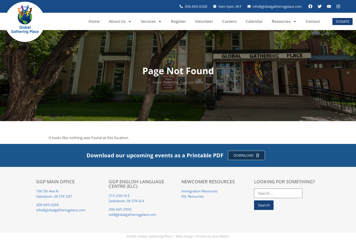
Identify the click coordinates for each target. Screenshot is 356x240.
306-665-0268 (47, 204)
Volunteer (204, 21)
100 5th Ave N (47, 191)
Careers (229, 21)
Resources (284, 21)
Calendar (254, 21)
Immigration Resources (199, 191)
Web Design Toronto (191, 236)
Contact (313, 21)
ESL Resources (192, 196)
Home (94, 21)
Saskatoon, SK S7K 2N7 (54, 196)
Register (178, 21)
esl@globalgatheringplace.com (132, 214)
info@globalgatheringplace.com (60, 210)
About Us (120, 21)
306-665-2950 (120, 209)
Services (151, 21)
